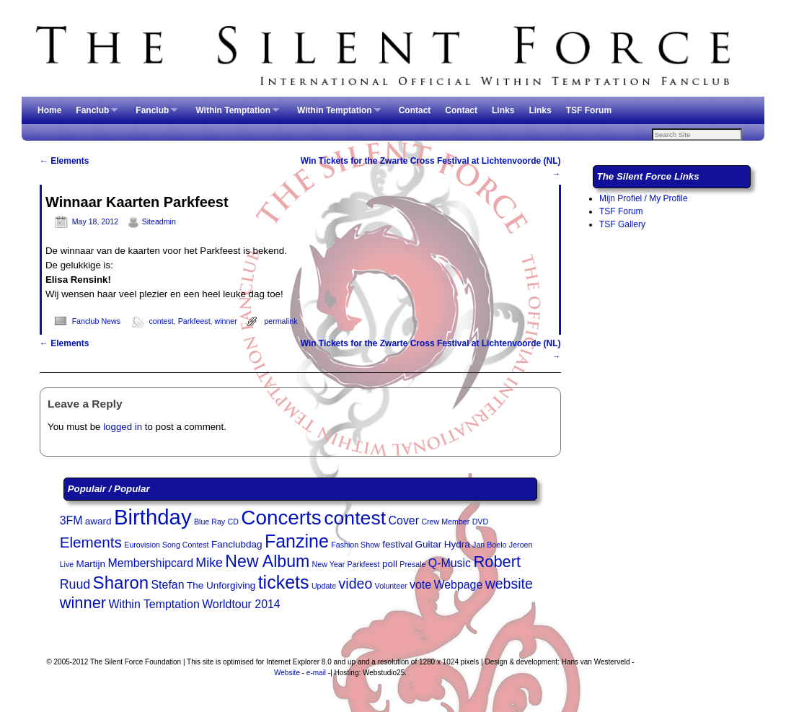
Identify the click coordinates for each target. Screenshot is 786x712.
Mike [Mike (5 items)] (209, 564)
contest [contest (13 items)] (355, 519)
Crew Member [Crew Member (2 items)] (445, 523)
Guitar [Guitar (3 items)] (428, 545)
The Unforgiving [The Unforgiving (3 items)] (221, 586)
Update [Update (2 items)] (324, 587)
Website (287, 674)
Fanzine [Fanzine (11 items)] (297, 542)
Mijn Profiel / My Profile (643, 200)
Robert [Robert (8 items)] (497, 563)
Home (49, 110)
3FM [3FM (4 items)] (71, 522)
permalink (280, 322)
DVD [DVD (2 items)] (480, 523)
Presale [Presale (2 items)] (412, 565)
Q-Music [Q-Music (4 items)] (449, 564)
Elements (64, 162)
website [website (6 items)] (509, 585)
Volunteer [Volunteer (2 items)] (391, 587)
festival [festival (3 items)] (397, 545)
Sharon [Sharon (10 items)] (121, 584)
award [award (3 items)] (98, 522)
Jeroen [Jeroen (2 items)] (521, 546)
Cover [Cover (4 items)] (404, 522)
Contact (415, 110)
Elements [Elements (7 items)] (91, 543)
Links (503, 110)
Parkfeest (194, 322)
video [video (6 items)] (356, 585)
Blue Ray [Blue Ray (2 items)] (209, 523)
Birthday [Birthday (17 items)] (153, 518)
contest (161, 322)
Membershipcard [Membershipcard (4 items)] (150, 564)
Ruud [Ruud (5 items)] (75, 586)
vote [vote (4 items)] (420, 586)
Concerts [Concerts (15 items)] (281, 519)
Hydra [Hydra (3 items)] (457, 545)
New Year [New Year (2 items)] (328, 565)
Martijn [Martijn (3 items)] (91, 565)
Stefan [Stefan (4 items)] (167, 586)
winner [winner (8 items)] (83, 604)
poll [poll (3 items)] (389, 565)
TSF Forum (588, 110)
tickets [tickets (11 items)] (283, 583)
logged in (122, 428)
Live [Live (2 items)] (67, 565)
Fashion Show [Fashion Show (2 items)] (355, 546)
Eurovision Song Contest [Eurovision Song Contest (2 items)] (166, 546)
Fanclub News (96, 322)
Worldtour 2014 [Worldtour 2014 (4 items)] (241, 605)
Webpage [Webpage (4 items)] (457, 586)
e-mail (316, 674)
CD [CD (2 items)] (233, 523)
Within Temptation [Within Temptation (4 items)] (154, 605)
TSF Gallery (622, 226)
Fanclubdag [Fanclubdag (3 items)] (236, 545)
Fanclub (93, 114)
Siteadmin (159, 223)
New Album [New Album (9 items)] (267, 562)
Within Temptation (233, 114)
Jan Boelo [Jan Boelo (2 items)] (489, 546)
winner (226, 322)
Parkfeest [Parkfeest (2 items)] (364, 565)
